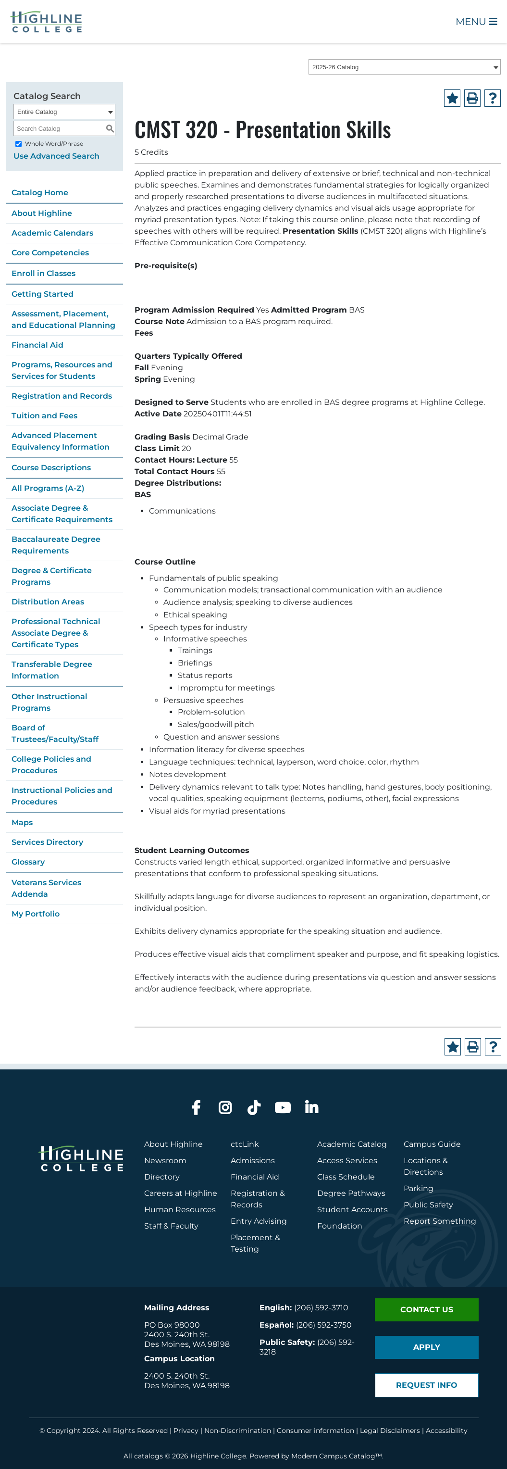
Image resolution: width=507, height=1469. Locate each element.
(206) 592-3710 (321, 1307)
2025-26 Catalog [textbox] (335, 67)
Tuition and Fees (44, 415)
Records (246, 1204)
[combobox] (405, 67)
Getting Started (43, 294)
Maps (22, 822)
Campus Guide (432, 1144)
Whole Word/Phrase (54, 143)
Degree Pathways (351, 1193)
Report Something (440, 1221)
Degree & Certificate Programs (52, 576)
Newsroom (165, 1160)
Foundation (339, 1225)
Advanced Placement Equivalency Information (61, 441)
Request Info (427, 1385)
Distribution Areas (48, 601)
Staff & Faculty (171, 1225)
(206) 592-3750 (324, 1325)
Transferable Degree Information (52, 670)
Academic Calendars (52, 233)
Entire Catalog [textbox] (37, 111)
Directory (162, 1176)
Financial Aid (37, 345)
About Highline (42, 213)
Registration (254, 1193)
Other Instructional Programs (49, 702)
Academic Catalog (352, 1144)
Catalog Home (40, 192)
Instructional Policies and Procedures (62, 796)
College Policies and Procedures (51, 764)
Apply (426, 1347)
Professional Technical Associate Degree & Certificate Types (56, 633)
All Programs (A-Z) (48, 488)
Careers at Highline (180, 1193)
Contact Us (426, 1309)
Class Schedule (346, 1176)
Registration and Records (62, 396)
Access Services (347, 1160)
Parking (418, 1188)
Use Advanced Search (56, 156)
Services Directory (47, 842)
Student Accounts (352, 1209)
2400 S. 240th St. (177, 1334)
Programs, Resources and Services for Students (62, 370)
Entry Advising (259, 1221)
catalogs (148, 1456)
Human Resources (180, 1209)
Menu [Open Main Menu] (476, 21)
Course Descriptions (51, 467)
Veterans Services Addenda (46, 888)
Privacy (185, 1430)
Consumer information (315, 1430)
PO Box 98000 (172, 1325)
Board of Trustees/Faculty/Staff (55, 733)
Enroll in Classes (43, 273)
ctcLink (245, 1144)
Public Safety (428, 1204)
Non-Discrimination (237, 1430)
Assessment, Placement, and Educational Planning (63, 319)
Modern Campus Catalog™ (336, 1456)
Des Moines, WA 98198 (187, 1344)
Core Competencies (50, 252)
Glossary (28, 861)
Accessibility (447, 1430)
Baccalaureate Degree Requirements (56, 545)
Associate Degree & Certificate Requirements (62, 513)
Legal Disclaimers (390, 1430)
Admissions (254, 1160)
